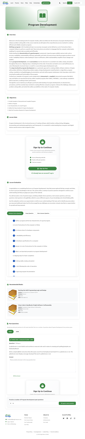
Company (45, 418)
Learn (11, 3)
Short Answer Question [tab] (43, 214)
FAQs (26, 3)
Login (69, 3)
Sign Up (65, 3)
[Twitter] (63, 419)
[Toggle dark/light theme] (60, 3)
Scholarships (37, 3)
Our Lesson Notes (28, 420)
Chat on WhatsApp (11, 424)
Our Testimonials (28, 423)
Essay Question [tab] (29, 214)
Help (30, 3)
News (22, 3)
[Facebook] (67, 419)
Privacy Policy (29, 432)
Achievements (46, 420)
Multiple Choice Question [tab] (15, 214)
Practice (17, 3)
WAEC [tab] (10, 332)
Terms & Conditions (54, 432)
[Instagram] (74, 419)
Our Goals (45, 423)
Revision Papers (28, 418)
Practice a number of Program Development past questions (26, 400)
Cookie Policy (46, 432)
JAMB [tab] (17, 332)
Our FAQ (26, 425)
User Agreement (37, 432)
